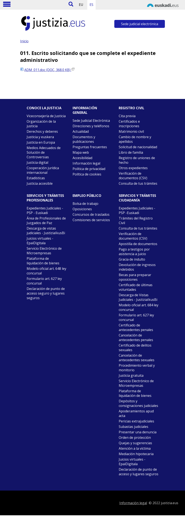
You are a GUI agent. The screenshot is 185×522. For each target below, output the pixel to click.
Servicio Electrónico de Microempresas (44, 250)
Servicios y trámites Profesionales (45, 198)
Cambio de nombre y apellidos (135, 139)
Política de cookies (87, 174)
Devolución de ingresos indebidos (137, 267)
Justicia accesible (40, 183)
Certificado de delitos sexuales (135, 347)
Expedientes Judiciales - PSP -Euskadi (137, 210)
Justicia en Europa (41, 142)
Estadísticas (36, 178)
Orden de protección (135, 437)
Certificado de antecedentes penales (136, 327)
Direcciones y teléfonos (91, 126)
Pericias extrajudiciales (136, 421)
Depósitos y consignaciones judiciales (138, 403)
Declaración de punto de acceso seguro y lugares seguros (46, 293)
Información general (85, 110)
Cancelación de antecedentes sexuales (136, 357)
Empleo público (87, 195)
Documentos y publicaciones (84, 139)
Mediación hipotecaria (136, 454)
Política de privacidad (89, 168)
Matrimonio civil (131, 131)
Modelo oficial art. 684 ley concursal (138, 307)
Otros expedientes (133, 168)
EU (81, 4)
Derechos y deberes (42, 131)
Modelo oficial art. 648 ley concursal (46, 270)
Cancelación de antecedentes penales (136, 337)
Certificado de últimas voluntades (135, 287)
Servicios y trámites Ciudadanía (137, 198)
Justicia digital (37, 162)
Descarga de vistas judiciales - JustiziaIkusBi (46, 230)
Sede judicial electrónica (139, 24)
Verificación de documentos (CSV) (133, 175)
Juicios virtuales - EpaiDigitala (40, 240)
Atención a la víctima (135, 448)
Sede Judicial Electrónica (91, 120)
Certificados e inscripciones (129, 123)
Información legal (86, 163)
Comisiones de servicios (91, 220)
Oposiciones (82, 209)
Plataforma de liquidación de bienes (43, 260)
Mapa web (81, 152)
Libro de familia (131, 152)
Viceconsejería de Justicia (46, 116)
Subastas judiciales (133, 426)
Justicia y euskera (40, 137)
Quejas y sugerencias (135, 443)
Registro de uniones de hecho (137, 160)
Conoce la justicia (44, 108)
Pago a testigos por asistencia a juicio (134, 251)
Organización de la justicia (41, 123)
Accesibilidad (82, 158)
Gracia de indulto (132, 259)
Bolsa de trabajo (85, 203)
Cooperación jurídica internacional (43, 170)
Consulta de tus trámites (138, 183)
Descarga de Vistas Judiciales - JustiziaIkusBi (138, 297)
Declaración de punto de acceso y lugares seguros (138, 471)
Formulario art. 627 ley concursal (44, 281)
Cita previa (127, 116)
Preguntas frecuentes (90, 147)
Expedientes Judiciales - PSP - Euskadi (45, 210)
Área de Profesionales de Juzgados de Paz (46, 220)
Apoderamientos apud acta (136, 413)
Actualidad (81, 131)
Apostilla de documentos (138, 244)
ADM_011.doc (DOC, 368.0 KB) (49, 70)
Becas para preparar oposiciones (135, 277)
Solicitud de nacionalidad (138, 147)
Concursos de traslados (91, 214)
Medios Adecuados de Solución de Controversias (44, 152)
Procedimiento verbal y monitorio (137, 367)
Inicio (24, 41)
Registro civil (131, 108)
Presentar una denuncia (137, 432)
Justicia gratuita (131, 375)
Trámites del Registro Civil (136, 220)
